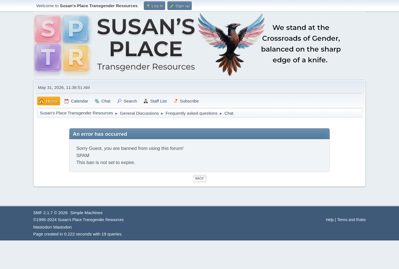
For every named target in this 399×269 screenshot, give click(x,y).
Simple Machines (86, 212)
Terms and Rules (351, 220)
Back (199, 178)
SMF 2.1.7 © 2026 (50, 212)
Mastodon (42, 227)
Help (330, 220)
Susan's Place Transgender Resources (91, 220)
